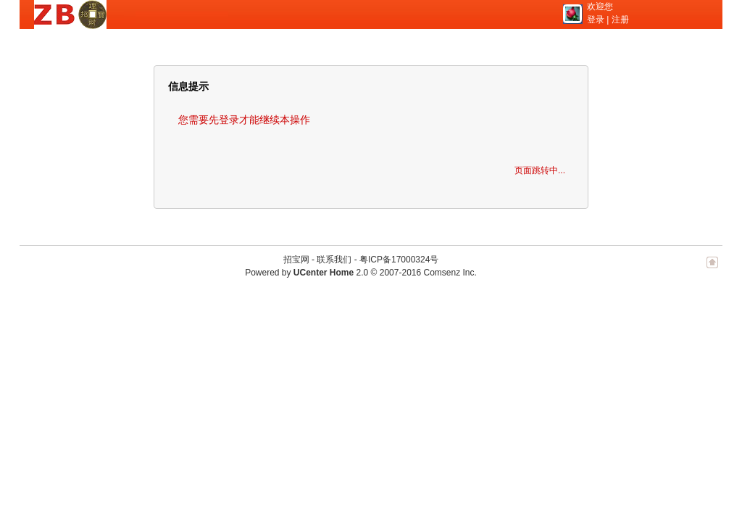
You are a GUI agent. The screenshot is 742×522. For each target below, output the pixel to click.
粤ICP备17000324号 (398, 259)
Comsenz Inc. (449, 273)
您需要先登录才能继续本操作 (244, 119)
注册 (620, 19)
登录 (595, 19)
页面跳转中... (539, 170)
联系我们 (334, 259)
